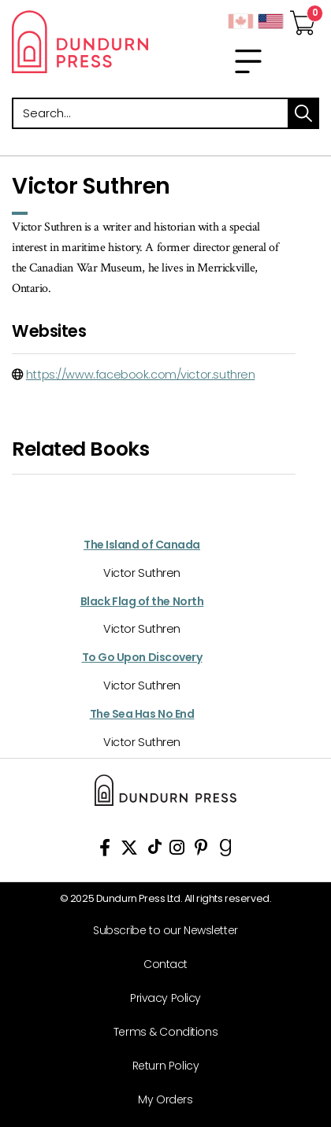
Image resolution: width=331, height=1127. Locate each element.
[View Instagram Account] (177, 850)
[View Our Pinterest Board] (201, 850)
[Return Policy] (159, 1066)
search (303, 113)
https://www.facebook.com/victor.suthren (140, 374)
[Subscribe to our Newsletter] (159, 931)
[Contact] (159, 964)
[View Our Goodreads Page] (225, 850)
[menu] (248, 61)
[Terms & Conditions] (159, 1032)
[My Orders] (159, 1100)
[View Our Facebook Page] (104, 850)
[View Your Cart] (302, 18)
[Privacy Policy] (159, 998)
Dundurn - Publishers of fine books (83, 41)
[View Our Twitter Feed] (129, 850)
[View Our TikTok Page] (155, 850)
